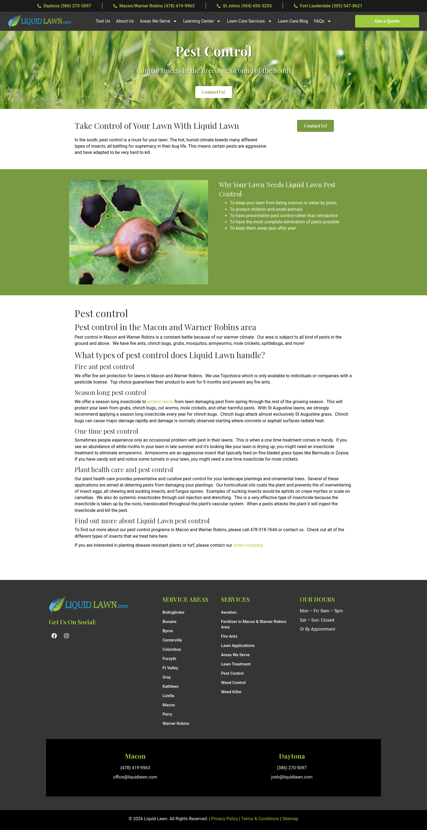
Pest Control (232, 673)
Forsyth (169, 658)
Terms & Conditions (260, 818)
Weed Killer (231, 691)
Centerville (172, 640)
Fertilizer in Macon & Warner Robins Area (253, 624)
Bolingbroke (173, 612)
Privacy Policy (224, 818)
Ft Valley (170, 667)
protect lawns (160, 401)
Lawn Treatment (236, 664)
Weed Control (233, 682)
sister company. (248, 545)
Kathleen (171, 686)
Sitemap (290, 818)
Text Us (103, 21)
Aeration (229, 612)
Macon (169, 705)
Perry (167, 714)
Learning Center (202, 21)
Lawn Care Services (249, 21)
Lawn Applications (238, 645)
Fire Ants (229, 636)
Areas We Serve (158, 21)
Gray (167, 677)
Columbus (172, 649)
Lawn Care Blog (293, 21)
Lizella (168, 695)
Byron (168, 630)
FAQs (322, 21)
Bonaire (169, 621)
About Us (125, 21)
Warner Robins (176, 723)
